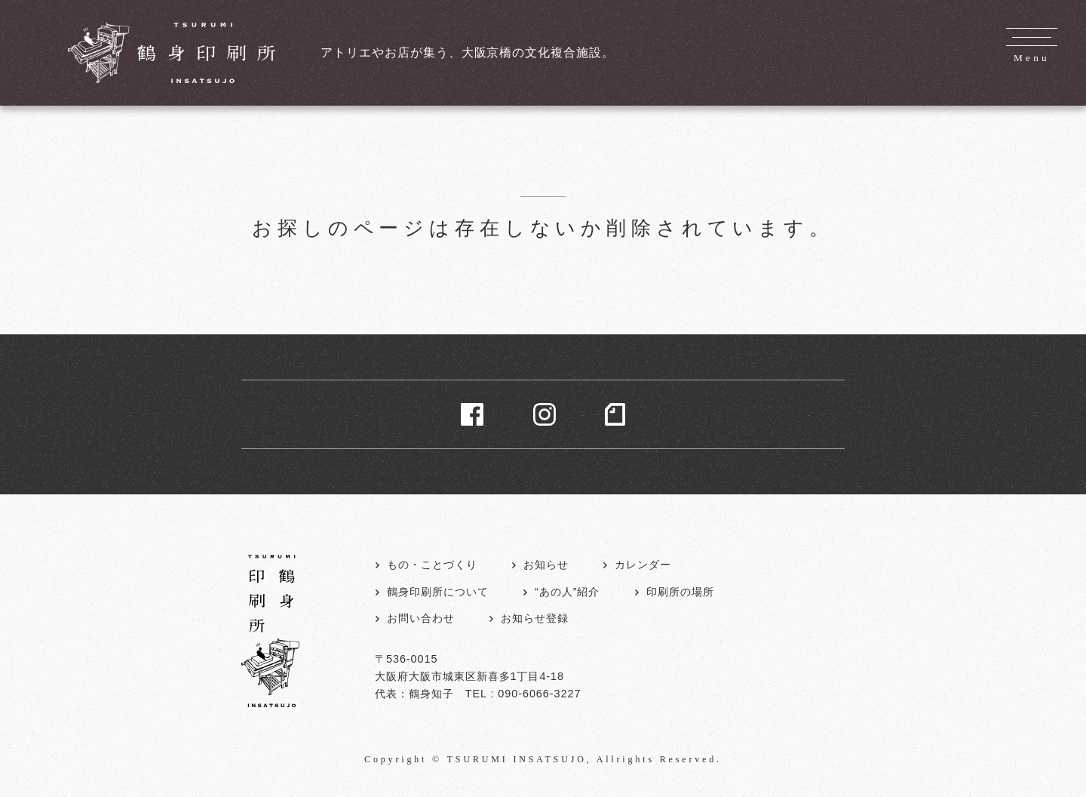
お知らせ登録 (535, 618)
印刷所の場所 (680, 592)
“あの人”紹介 (567, 592)
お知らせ (546, 565)
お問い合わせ (421, 618)
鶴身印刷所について (438, 592)
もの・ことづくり (432, 565)
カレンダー (643, 565)
